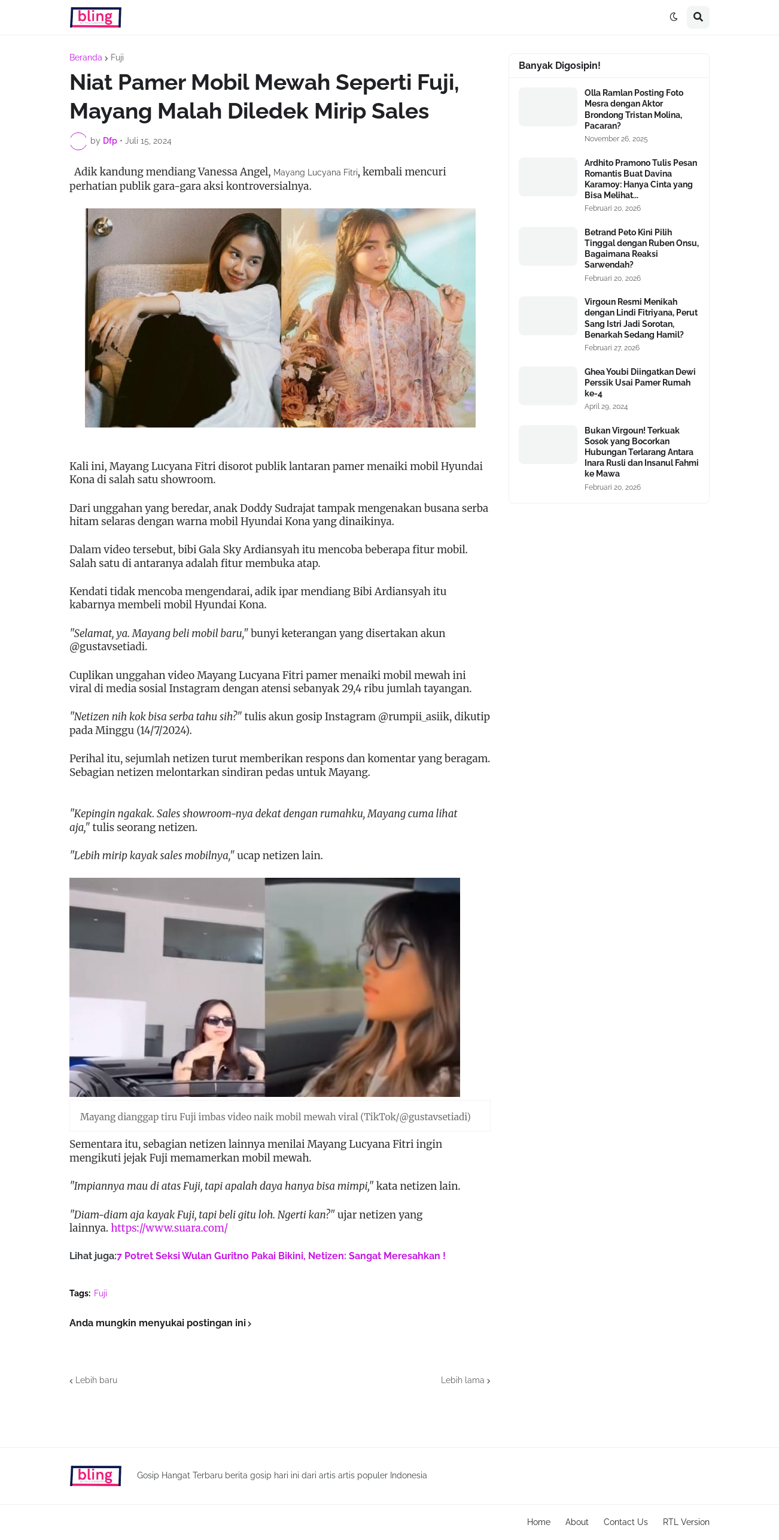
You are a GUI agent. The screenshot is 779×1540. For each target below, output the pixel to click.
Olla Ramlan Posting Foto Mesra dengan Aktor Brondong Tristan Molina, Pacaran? (634, 109)
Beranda (85, 57)
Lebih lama (463, 1380)
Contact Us (626, 1522)
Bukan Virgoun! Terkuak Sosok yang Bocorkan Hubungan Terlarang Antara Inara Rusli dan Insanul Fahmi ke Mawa (642, 452)
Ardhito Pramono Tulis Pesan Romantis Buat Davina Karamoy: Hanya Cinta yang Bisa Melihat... (641, 179)
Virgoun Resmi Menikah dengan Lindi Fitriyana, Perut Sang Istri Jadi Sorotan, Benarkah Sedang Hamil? (641, 318)
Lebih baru (96, 1380)
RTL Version (686, 1522)
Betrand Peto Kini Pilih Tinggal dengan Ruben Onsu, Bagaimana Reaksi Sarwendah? (642, 249)
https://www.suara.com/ (169, 1228)
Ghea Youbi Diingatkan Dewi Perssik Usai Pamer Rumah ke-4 (640, 382)
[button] (674, 17)
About (577, 1522)
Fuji (117, 57)
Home (538, 1522)
